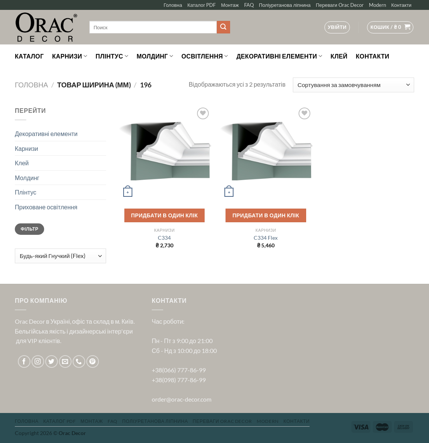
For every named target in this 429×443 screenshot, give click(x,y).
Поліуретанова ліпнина (285, 5)
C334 (164, 237)
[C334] (164, 152)
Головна (173, 5)
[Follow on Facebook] (24, 361)
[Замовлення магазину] (353, 85)
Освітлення (204, 56)
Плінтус (111, 56)
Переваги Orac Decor (340, 5)
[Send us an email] (65, 361)
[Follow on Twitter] (51, 361)
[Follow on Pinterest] (92, 361)
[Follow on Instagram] (38, 361)
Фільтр (29, 229)
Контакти (401, 5)
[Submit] (223, 27)
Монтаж (229, 5)
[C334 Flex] (266, 152)
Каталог (29, 56)
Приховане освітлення (46, 206)
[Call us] (79, 361)
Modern (377, 5)
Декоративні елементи (279, 56)
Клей (338, 56)
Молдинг (155, 56)
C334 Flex (266, 237)
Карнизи (69, 56)
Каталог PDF (201, 5)
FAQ (249, 5)
